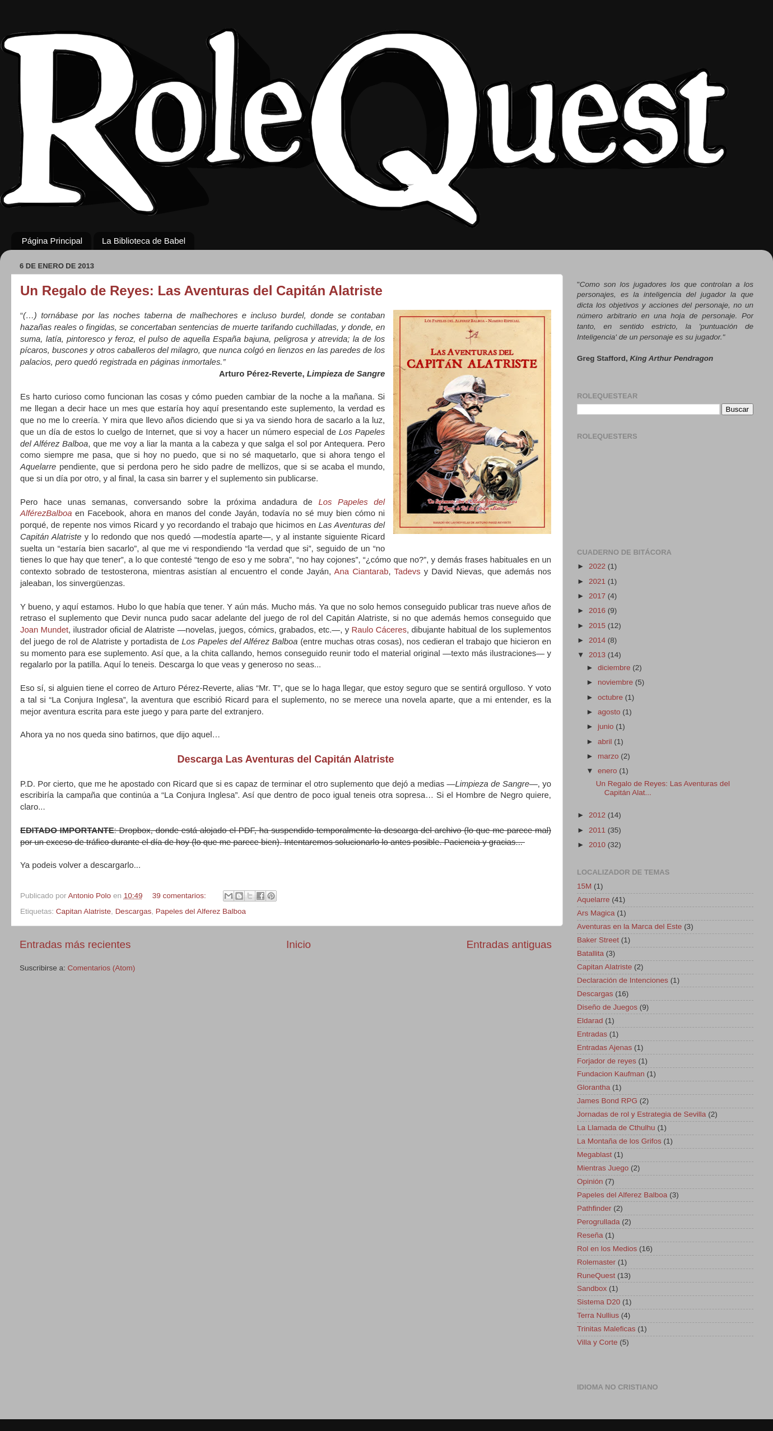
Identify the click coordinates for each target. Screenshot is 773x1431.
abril (606, 741)
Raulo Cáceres (379, 629)
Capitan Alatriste (83, 911)
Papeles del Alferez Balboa (201, 911)
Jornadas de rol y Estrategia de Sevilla (641, 1114)
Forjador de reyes (606, 1061)
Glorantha (593, 1087)
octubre (611, 697)
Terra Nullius (598, 1315)
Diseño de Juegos (607, 1007)
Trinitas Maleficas (606, 1329)
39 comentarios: (180, 895)
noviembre (616, 682)
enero (608, 770)
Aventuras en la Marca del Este (629, 926)
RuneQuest (596, 1275)
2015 (598, 625)
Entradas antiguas (509, 944)
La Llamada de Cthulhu (616, 1127)
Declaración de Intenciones (622, 980)
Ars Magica (596, 913)
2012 (598, 815)
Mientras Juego (602, 1168)
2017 (598, 596)
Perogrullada (598, 1222)
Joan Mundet (44, 629)
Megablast (594, 1154)
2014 (598, 640)
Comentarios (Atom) (102, 968)
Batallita (590, 953)
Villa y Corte (597, 1342)
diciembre (615, 667)
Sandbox (592, 1288)
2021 (598, 581)
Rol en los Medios (607, 1248)
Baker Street (598, 940)
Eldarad (590, 1020)
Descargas (133, 911)
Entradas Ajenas (604, 1047)
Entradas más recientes (75, 944)
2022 (598, 566)
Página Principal (52, 240)
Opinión (590, 1181)
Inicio (298, 944)
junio (607, 726)
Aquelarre (593, 899)
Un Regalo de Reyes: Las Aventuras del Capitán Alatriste (201, 290)
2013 (598, 655)
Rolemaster (596, 1262)
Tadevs (407, 571)
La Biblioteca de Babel (143, 240)
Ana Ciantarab (361, 571)
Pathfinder (594, 1208)
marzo (609, 756)
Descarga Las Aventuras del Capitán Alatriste (285, 759)
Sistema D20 (598, 1302)
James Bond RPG (607, 1101)
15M (584, 886)
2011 (598, 830)
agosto (610, 712)
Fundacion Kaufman (611, 1074)
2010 (598, 844)
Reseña (590, 1235)
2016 (598, 610)
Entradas (592, 1034)
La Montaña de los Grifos (619, 1141)
